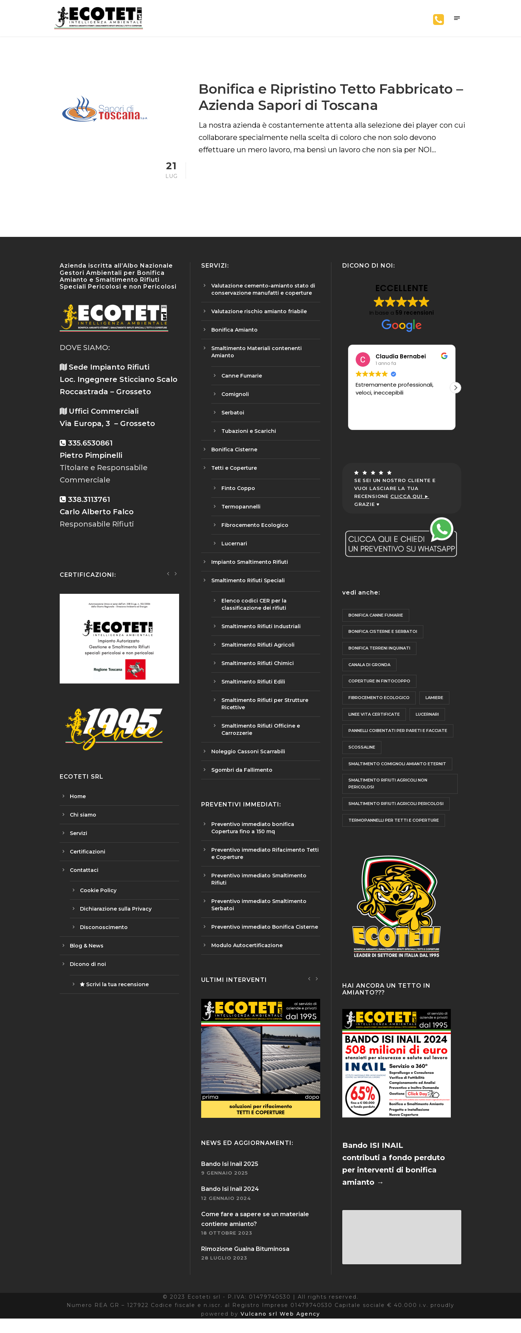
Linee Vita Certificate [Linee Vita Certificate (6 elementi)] (374, 725)
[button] (455, 398)
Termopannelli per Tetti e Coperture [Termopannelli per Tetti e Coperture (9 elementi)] (393, 831)
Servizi (78, 844)
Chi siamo (83, 825)
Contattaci (84, 881)
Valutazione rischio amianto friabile (259, 322)
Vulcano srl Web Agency (280, 1328)
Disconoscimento (104, 938)
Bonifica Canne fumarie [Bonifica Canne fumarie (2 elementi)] (375, 626)
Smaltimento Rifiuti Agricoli (258, 655)
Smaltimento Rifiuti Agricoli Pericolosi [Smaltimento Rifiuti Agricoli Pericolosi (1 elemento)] (396, 814)
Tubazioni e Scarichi (248, 442)
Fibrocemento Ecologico (254, 536)
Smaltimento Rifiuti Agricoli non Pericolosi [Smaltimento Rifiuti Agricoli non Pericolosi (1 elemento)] (387, 795)
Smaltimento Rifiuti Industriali (261, 637)
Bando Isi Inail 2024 (230, 1200)
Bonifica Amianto (234, 340)
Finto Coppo (238, 499)
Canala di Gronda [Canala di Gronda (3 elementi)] (369, 675)
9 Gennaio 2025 (224, 1184)
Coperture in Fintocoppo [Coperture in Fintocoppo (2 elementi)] (379, 692)
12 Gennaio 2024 (226, 1209)
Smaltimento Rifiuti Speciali (248, 591)
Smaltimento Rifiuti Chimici (257, 674)
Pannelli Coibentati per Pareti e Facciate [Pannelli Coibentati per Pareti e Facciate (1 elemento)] (397, 741)
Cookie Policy (98, 901)
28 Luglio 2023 (224, 1269)
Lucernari (234, 554)
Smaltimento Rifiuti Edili (253, 692)
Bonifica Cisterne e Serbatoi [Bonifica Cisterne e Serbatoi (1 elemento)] (382, 642)
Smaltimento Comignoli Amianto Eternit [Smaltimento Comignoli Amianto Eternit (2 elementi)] (397, 774)
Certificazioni (87, 862)
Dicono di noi (88, 975)
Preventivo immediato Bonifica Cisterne (264, 937)
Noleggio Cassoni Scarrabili (248, 762)
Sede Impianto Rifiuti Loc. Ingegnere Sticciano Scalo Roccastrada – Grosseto (118, 390)
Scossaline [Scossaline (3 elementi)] (361, 758)
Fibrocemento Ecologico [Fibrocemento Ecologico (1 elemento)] (379, 708)
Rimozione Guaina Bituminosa (245, 1260)
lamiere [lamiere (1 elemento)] (434, 708)
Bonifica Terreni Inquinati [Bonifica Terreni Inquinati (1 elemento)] (379, 658)
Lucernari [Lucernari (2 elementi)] (427, 725)
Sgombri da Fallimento (241, 781)
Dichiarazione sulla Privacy (116, 919)
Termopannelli (240, 517)
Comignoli (235, 405)
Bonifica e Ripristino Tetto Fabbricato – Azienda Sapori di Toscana (331, 108)
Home (78, 807)
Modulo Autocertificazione (247, 956)
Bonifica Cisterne (234, 460)
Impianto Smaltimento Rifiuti (249, 573)
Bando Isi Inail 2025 (229, 1175)
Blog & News (86, 956)
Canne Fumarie (241, 386)
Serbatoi (232, 423)
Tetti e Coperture (234, 479)
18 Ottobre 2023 (226, 1244)
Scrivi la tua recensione (114, 995)
